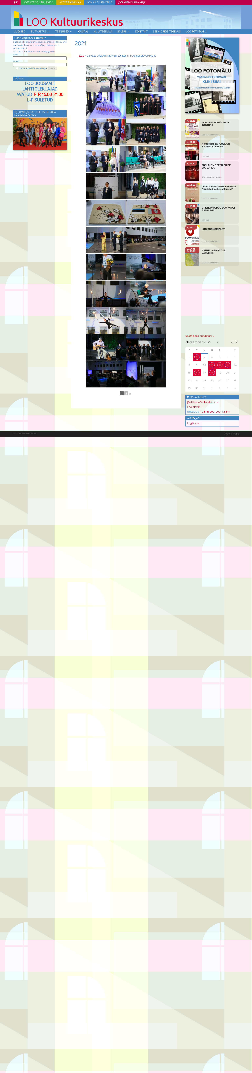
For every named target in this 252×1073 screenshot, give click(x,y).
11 (212, 364)
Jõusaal (82, 31)
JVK (16, 2)
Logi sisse (193, 423)
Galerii (122, 31)
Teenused (62, 31)
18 (212, 372)
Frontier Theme (232, 433)
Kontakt (141, 31)
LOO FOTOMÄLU (196, 31)
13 (227, 364)
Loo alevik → (195, 407)
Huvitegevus (103, 31)
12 (220, 364)
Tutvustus (39, 31)
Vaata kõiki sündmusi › (199, 336)
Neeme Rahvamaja (70, 2)
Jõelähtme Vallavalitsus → (203, 402)
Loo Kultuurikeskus (99, 2)
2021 (80, 43)
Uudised (19, 31)
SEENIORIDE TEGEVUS (167, 31)
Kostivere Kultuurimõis (38, 2)
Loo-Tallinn (223, 411)
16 (197, 372)
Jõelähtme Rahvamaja (131, 2)
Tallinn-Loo (207, 411)
